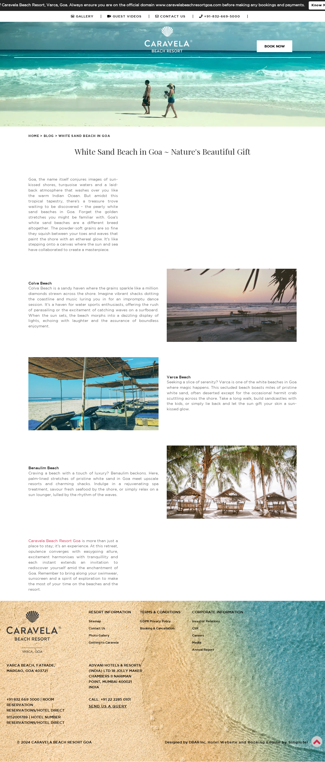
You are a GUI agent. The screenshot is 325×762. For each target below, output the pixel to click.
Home (33, 136)
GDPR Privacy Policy (155, 621)
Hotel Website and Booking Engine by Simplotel (258, 742)
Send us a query (108, 706)
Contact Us (97, 628)
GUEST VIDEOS (128, 16)
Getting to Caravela (103, 642)
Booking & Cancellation (157, 628)
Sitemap (95, 621)
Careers (198, 635)
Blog (49, 136)
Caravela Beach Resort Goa (54, 541)
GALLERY (86, 16)
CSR (195, 628)
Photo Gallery (99, 635)
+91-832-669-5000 (223, 16)
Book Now (274, 46)
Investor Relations (206, 621)
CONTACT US (174, 16)
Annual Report (203, 650)
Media (196, 642)
